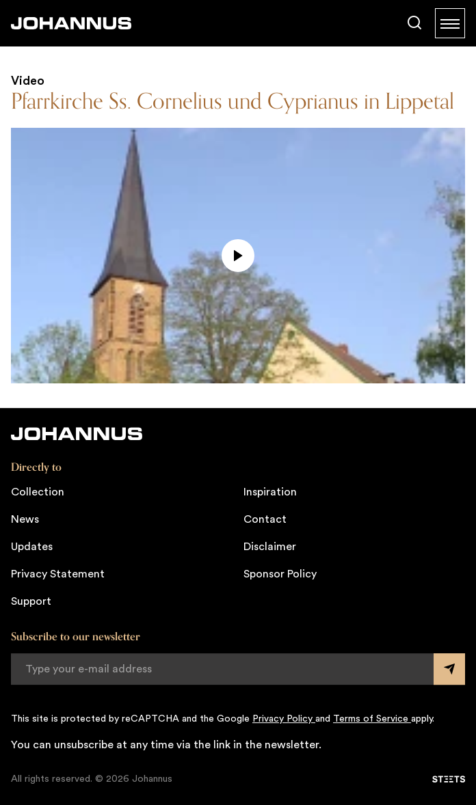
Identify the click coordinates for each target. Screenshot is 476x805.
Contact (265, 519)
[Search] (414, 23)
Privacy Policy (283, 719)
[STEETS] (448, 779)
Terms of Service (372, 719)
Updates (32, 546)
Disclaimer (269, 546)
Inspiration (270, 492)
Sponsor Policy (280, 574)
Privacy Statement (58, 574)
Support (31, 601)
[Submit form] (449, 669)
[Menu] (450, 23)
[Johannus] (71, 23)
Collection (37, 492)
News (25, 519)
